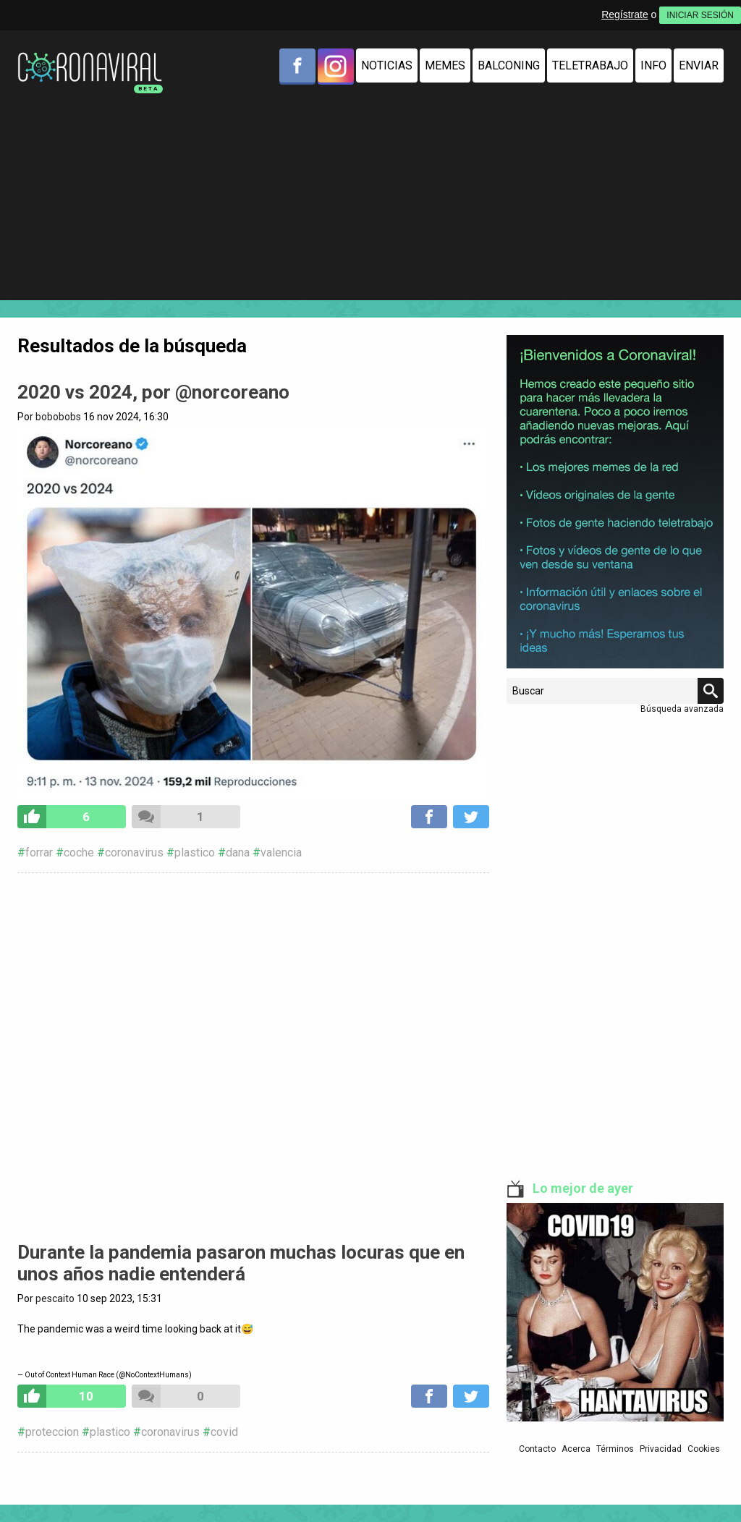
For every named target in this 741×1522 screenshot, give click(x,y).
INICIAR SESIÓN (700, 15)
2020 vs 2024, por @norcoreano (153, 392)
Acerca (576, 1449)
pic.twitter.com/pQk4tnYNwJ (253, 1342)
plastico (194, 852)
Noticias (386, 65)
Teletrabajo (590, 65)
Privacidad (661, 1449)
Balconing (509, 65)
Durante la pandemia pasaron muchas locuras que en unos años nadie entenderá (241, 1263)
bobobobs (58, 416)
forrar (39, 852)
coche (79, 852)
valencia (281, 852)
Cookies (703, 1449)
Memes (445, 65)
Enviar (699, 65)
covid (224, 1432)
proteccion (52, 1432)
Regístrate (624, 14)
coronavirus (134, 852)
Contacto (537, 1449)
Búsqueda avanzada (682, 709)
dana (238, 852)
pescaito (55, 1298)
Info (653, 65)
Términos (615, 1449)
